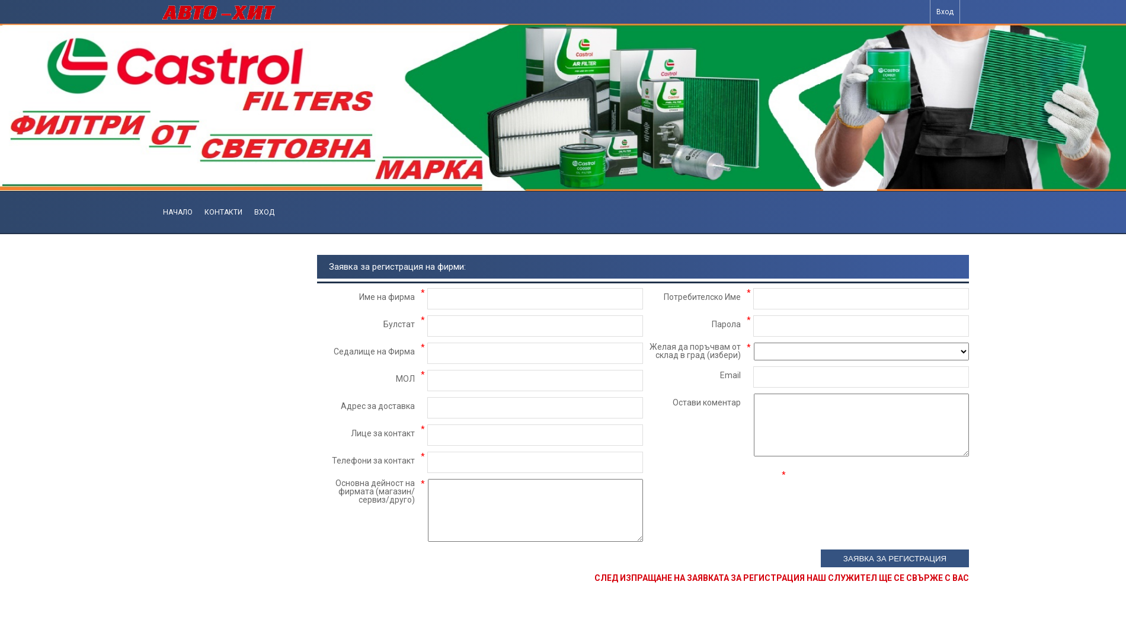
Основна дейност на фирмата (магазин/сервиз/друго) (375, 491)
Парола (726, 324)
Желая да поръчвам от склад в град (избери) (695, 351)
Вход (945, 12)
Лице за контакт (383, 433)
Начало (178, 212)
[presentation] (879, 493)
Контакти (223, 212)
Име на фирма (387, 297)
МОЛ (405, 379)
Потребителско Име (702, 297)
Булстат (399, 324)
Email (730, 375)
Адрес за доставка (378, 406)
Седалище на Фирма (374, 351)
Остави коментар (707, 402)
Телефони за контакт (373, 460)
